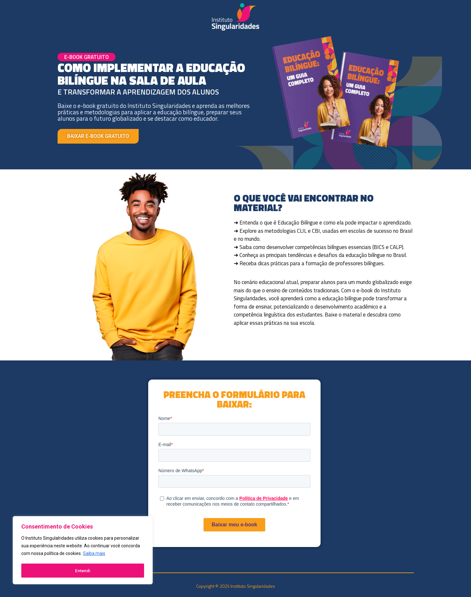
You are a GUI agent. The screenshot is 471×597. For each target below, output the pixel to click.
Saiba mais (94, 554)
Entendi (83, 570)
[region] (83, 550)
